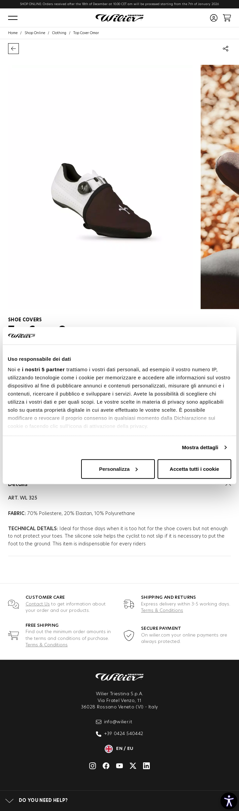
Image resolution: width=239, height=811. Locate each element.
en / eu (119, 749)
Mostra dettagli (200, 447)
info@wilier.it (114, 722)
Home (13, 33)
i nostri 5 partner (43, 369)
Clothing (59, 33)
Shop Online (35, 33)
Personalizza (118, 469)
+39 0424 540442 (119, 734)
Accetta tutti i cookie (194, 469)
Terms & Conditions (162, 611)
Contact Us (38, 604)
